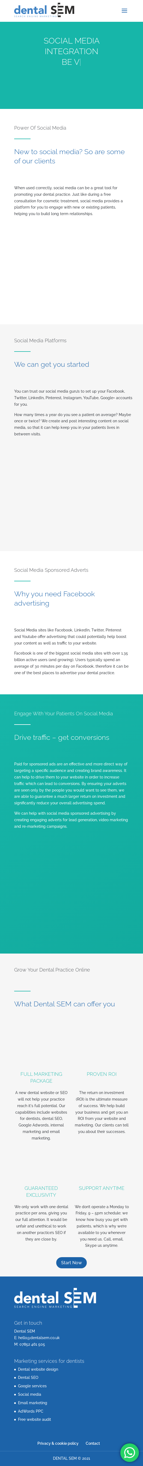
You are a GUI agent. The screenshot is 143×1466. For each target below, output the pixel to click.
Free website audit (34, 1419)
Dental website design (38, 1369)
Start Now (71, 1262)
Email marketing (32, 1403)
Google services (32, 1386)
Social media (29, 1394)
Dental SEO (28, 1377)
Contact (93, 1443)
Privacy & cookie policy (58, 1443)
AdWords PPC (30, 1411)
